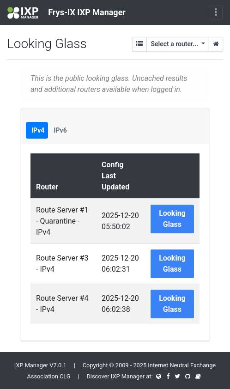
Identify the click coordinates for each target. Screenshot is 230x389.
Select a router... (175, 44)
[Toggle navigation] (216, 12)
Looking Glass (172, 219)
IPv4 (37, 130)
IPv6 (60, 130)
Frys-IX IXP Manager (66, 13)
